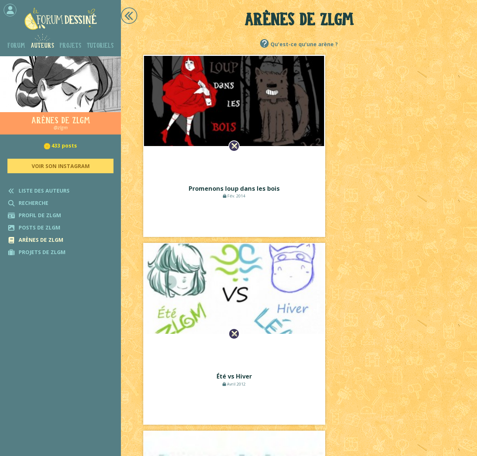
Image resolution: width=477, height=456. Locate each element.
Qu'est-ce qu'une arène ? (304, 44)
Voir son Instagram (61, 166)
